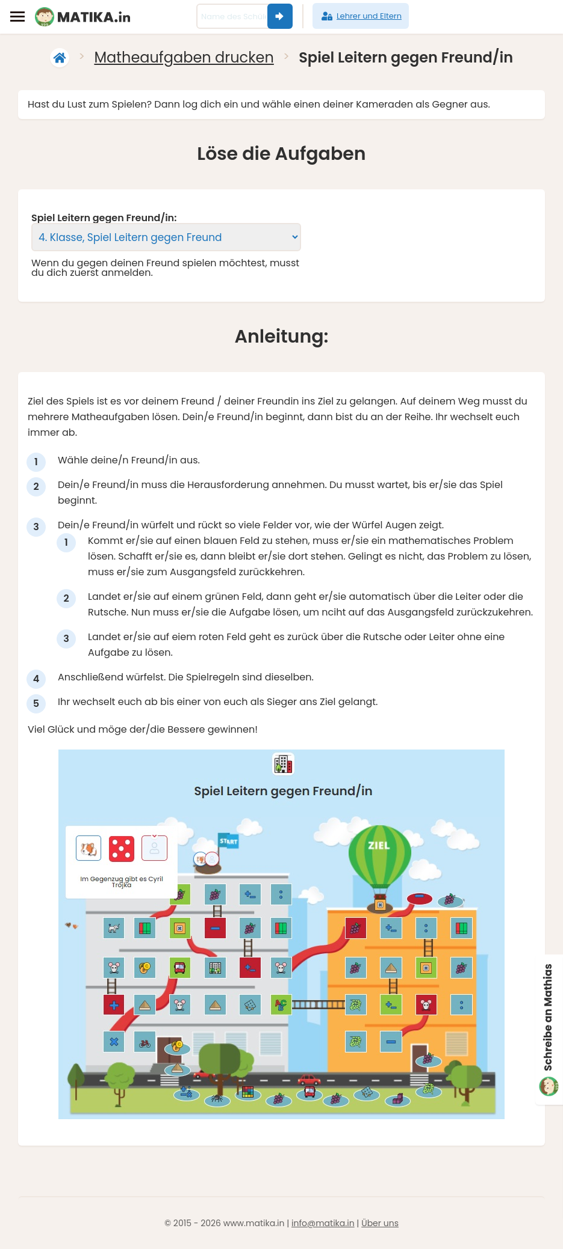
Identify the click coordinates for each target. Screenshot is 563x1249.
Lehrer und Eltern (361, 16)
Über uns (380, 1223)
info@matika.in (323, 1223)
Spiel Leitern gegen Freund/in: (103, 218)
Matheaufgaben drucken (183, 57)
